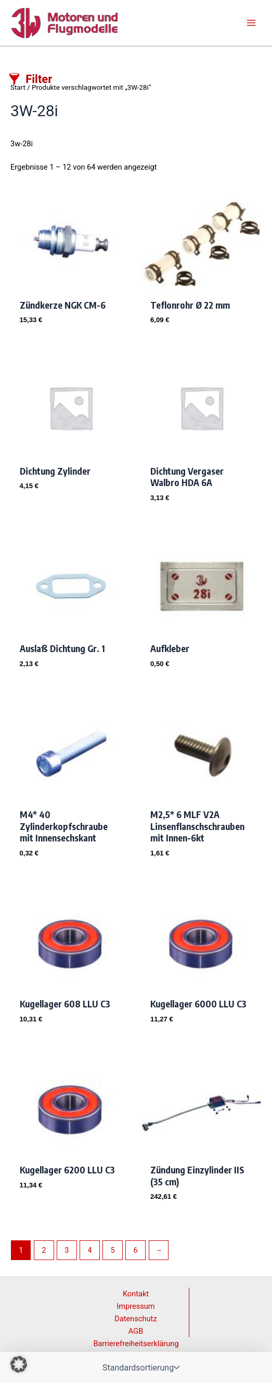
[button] (18, 1364)
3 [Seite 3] (66, 1250)
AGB (135, 1331)
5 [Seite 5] (113, 1250)
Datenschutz (135, 1318)
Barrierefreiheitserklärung (135, 1343)
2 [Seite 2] (44, 1250)
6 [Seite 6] (136, 1250)
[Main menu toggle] (251, 22)
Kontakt (136, 1293)
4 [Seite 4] (89, 1250)
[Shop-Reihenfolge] (140, 1367)
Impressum (135, 1306)
